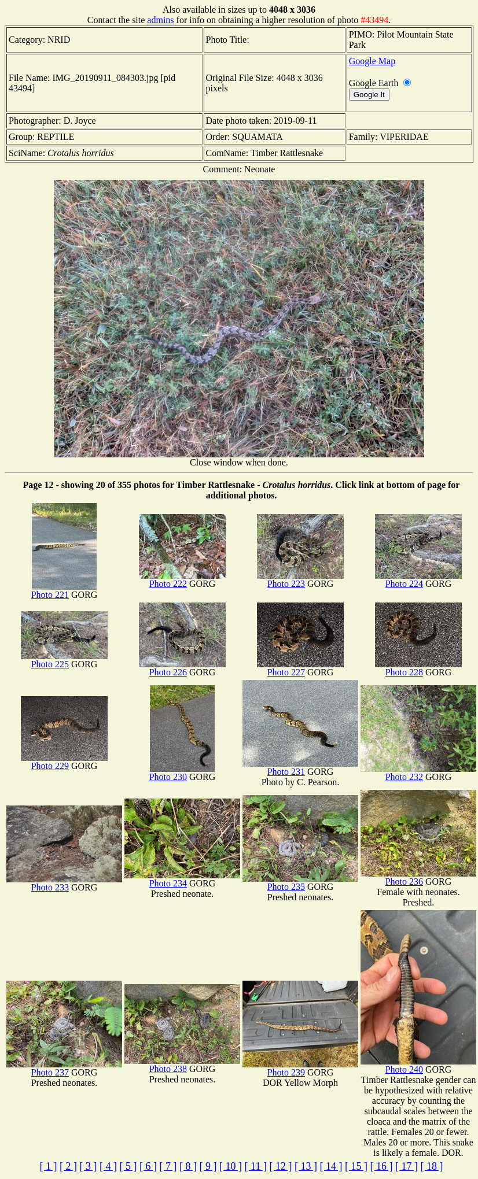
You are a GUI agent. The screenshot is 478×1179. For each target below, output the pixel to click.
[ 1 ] (48, 1166)
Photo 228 (418, 668)
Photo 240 (418, 1065)
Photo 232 (418, 773)
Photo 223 (300, 580)
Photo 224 (418, 580)
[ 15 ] (356, 1166)
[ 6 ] (148, 1166)
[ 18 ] (431, 1166)
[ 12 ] (280, 1166)
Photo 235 (300, 883)
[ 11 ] (256, 1166)
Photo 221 (64, 591)
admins (160, 20)
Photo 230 (182, 773)
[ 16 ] (381, 1166)
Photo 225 (64, 660)
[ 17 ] (406, 1166)
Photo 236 (418, 877)
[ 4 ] (108, 1166)
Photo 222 (182, 580)
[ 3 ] (88, 1166)
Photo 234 (182, 879)
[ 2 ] (68, 1166)
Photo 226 (182, 668)
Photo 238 (182, 1065)
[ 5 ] (128, 1166)
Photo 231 (300, 768)
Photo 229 (64, 762)
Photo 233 (64, 883)
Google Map (372, 61)
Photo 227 (300, 668)
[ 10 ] (230, 1166)
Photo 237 (64, 1068)
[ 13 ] (306, 1166)
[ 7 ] (168, 1166)
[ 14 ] (330, 1166)
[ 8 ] (188, 1166)
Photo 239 (300, 1068)
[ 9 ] (208, 1166)
